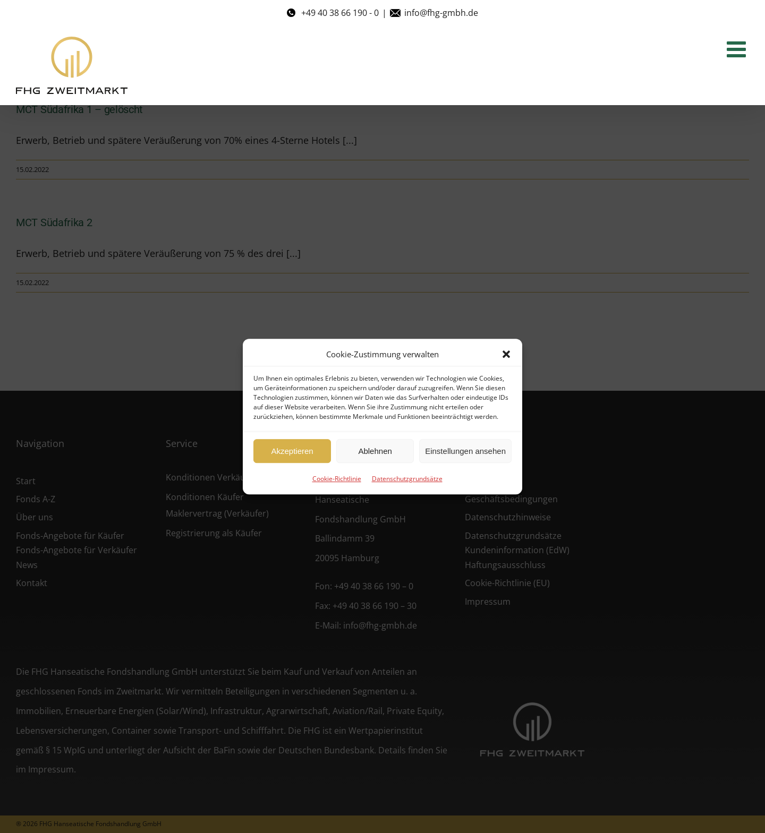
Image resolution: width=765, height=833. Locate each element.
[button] (506, 354)
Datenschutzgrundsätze (407, 478)
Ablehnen (375, 451)
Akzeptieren (292, 451)
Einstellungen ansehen (465, 451)
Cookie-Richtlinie (336, 478)
